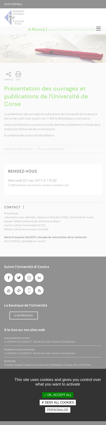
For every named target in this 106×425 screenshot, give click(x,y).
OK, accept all (57, 395)
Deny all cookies (58, 402)
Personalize (57, 410)
